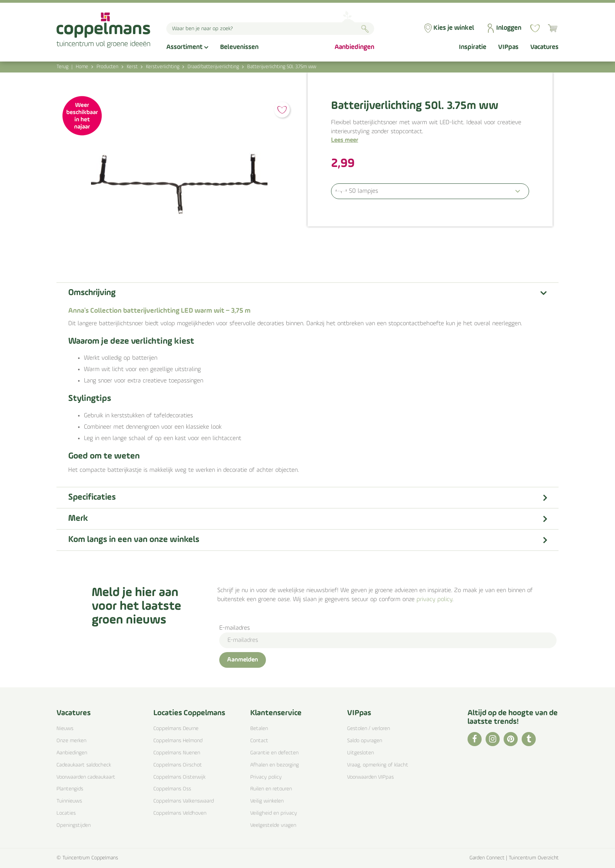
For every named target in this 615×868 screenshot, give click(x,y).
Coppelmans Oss (172, 789)
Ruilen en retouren (271, 789)
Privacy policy (266, 777)
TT (529, 739)
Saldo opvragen (364, 741)
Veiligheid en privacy (273, 813)
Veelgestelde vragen (273, 825)
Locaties (66, 813)
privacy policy (434, 599)
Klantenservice (276, 713)
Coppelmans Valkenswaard (183, 801)
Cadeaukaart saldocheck (83, 765)
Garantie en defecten (274, 753)
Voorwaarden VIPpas (370, 777)
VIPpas (359, 713)
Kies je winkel (453, 28)
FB (475, 739)
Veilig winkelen (267, 801)
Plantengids (69, 789)
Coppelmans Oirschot (177, 765)
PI (511, 739)
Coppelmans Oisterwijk (179, 777)
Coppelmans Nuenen (176, 753)
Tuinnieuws (69, 801)
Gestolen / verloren (368, 729)
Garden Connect (486, 858)
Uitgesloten (360, 753)
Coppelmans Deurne (175, 729)
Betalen (259, 729)
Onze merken (71, 741)
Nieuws (64, 729)
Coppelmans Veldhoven (179, 813)
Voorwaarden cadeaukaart (85, 777)
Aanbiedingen (71, 753)
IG (493, 739)
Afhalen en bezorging (274, 765)
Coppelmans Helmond (177, 741)
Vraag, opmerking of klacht (377, 765)
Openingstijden (73, 825)
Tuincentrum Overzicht (534, 858)
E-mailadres (234, 628)
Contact (259, 741)
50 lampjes (363, 191)
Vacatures (73, 713)
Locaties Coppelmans (189, 713)
